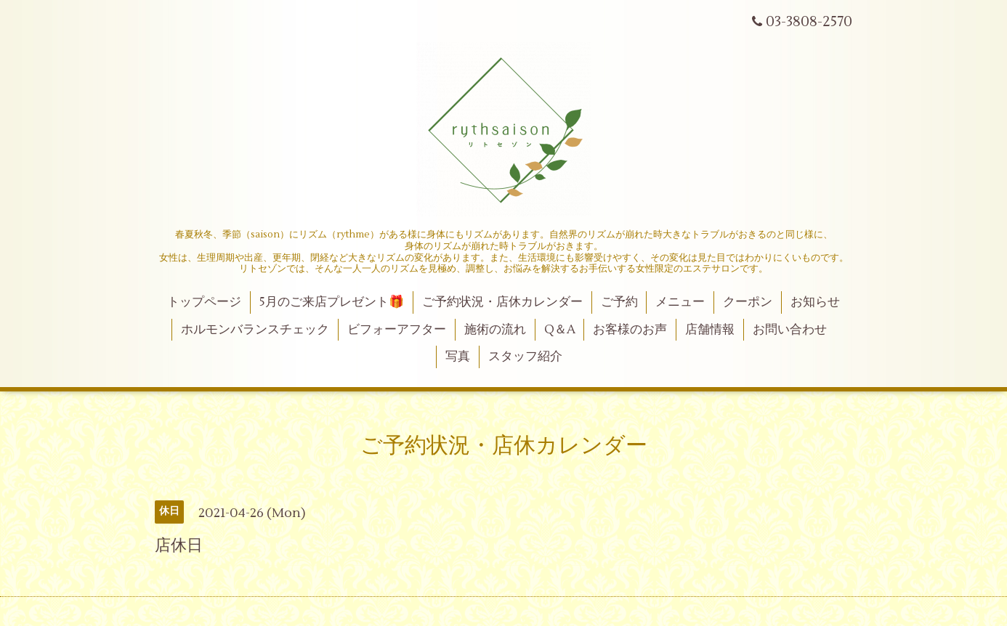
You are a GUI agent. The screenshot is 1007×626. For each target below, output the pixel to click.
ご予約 (619, 302)
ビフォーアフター (396, 330)
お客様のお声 (630, 330)
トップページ (204, 302)
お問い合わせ (790, 330)
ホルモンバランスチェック (255, 330)
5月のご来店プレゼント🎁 (331, 302)
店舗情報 (710, 330)
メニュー (680, 302)
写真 (457, 357)
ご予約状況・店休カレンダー (502, 302)
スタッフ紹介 (525, 357)
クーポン (747, 302)
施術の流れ (495, 330)
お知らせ (815, 302)
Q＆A (559, 330)
